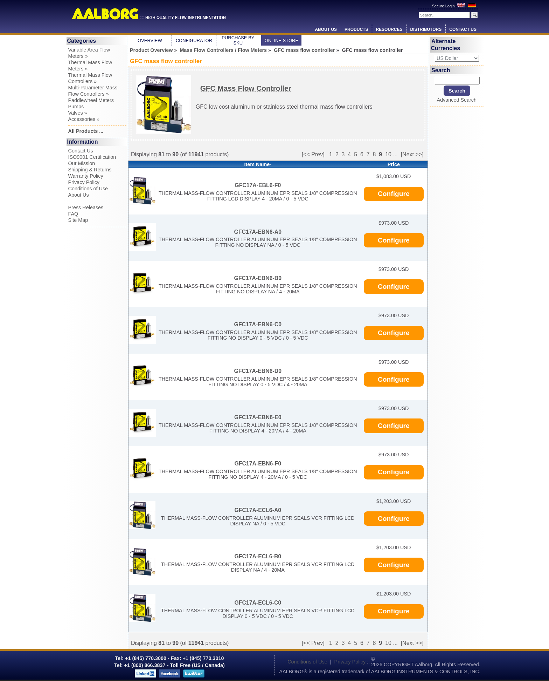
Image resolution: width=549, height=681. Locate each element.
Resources (389, 29)
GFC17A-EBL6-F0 (258, 185)
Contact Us (463, 29)
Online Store (282, 40)
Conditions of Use (88, 188)
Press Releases (86, 207)
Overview (150, 40)
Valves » (77, 113)
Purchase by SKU (238, 40)
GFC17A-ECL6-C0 (257, 603)
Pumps (76, 106)
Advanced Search (457, 100)
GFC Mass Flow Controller (245, 88)
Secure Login (444, 6)
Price (394, 164)
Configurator (194, 40)
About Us (326, 29)
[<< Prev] (313, 154)
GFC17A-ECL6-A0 (257, 510)
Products (356, 29)
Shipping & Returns (90, 169)
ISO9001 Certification (92, 157)
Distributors (426, 29)
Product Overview (151, 50)
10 (388, 154)
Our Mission (81, 163)
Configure (394, 193)
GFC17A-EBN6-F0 (257, 464)
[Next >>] (412, 154)
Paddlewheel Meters (91, 100)
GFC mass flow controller (304, 50)
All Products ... (86, 131)
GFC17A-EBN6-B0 (258, 278)
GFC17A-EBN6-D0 (258, 371)
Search (440, 70)
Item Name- (258, 164)
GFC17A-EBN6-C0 (258, 324)
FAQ (73, 214)
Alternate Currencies (445, 44)
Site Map (78, 220)
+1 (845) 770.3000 (145, 658)
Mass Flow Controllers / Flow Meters (223, 50)
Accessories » (84, 119)
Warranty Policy (85, 176)
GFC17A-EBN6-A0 (258, 232)
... (395, 154)
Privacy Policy (84, 182)
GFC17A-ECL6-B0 (257, 556)
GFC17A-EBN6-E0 (258, 417)
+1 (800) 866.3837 (145, 665)
